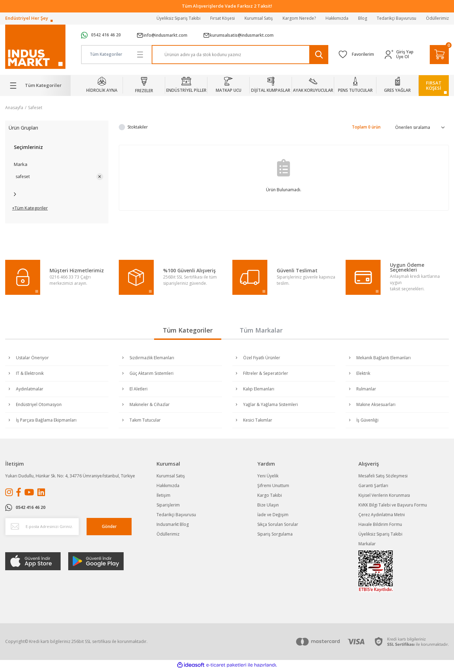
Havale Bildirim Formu (380, 524)
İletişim (163, 495)
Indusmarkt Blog (173, 524)
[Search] (240, 54)
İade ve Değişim (272, 515)
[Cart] (439, 54)
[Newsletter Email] (42, 526)
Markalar (367, 544)
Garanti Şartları (373, 485)
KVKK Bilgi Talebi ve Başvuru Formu (392, 505)
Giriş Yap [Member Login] (404, 52)
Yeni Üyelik (267, 476)
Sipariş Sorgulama (275, 534)
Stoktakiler (137, 127)
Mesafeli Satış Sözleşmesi (383, 476)
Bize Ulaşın (268, 505)
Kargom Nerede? (299, 18)
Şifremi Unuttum (273, 485)
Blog (362, 18)
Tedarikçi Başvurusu (396, 18)
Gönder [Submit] (109, 526)
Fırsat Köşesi (222, 18)
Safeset (35, 108)
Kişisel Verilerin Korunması (384, 495)
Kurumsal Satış (258, 18)
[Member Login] (390, 54)
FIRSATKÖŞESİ (434, 85)
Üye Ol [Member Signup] (402, 56)
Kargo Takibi (269, 495)
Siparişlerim (168, 505)
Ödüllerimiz (437, 18)
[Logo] (35, 47)
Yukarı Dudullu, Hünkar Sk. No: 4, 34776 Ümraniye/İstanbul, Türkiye (70, 476)
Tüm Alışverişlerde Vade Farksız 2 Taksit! (227, 6)
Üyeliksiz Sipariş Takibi (179, 18)
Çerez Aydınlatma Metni (381, 515)
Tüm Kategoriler (188, 330)
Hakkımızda (337, 18)
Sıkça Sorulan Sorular (277, 524)
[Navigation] (38, 85)
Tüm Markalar (261, 330)
